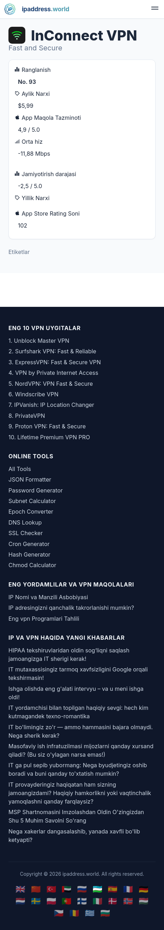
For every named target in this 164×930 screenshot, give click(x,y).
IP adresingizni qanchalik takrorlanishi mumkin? (71, 607)
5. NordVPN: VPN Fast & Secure (50, 383)
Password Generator (35, 490)
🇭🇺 (144, 901)
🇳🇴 (128, 901)
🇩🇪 (144, 889)
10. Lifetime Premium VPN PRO (49, 437)
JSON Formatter (29, 479)
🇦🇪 (66, 889)
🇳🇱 (20, 901)
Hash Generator (29, 554)
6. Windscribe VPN (33, 394)
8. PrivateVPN (26, 415)
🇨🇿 (59, 913)
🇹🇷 (51, 889)
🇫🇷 (128, 889)
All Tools (19, 468)
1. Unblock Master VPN (38, 340)
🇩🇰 (113, 901)
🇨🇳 (36, 889)
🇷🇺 (82, 889)
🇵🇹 (66, 901)
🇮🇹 (97, 901)
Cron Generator (29, 543)
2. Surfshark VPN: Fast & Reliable (52, 351)
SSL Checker (25, 533)
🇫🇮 (82, 901)
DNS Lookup (25, 522)
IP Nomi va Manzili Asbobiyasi (48, 597)
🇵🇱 (51, 901)
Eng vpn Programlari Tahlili (43, 618)
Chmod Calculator (32, 565)
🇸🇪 (36, 901)
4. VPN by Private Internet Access (53, 372)
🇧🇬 (105, 913)
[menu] (155, 9)
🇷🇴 (74, 913)
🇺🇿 (97, 889)
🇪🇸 (113, 889)
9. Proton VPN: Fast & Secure (47, 426)
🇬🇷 (90, 913)
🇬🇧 (20, 889)
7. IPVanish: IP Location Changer (51, 404)
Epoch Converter (30, 511)
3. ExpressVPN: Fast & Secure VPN (54, 362)
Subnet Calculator (32, 500)
